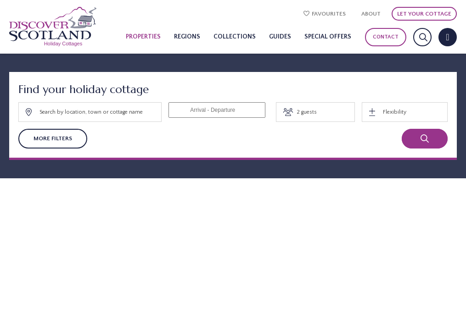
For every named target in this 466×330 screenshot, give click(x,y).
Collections (234, 36)
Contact (386, 37)
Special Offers (327, 36)
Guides (280, 36)
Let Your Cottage (424, 14)
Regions (187, 36)
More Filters (53, 138)
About (371, 14)
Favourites (324, 14)
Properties (143, 36)
